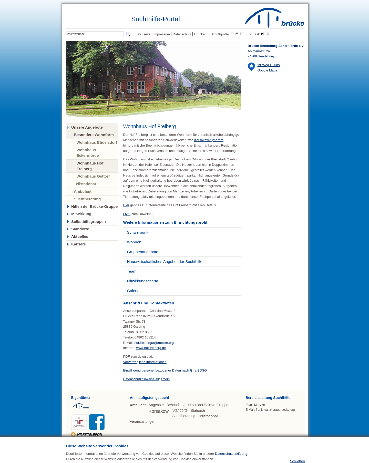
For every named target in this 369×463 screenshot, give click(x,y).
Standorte (80, 229)
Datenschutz (182, 34)
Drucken (200, 34)
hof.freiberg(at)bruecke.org (154, 343)
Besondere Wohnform (94, 134)
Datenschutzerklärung (231, 461)
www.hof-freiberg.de (151, 348)
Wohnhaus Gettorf (93, 176)
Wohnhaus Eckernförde (87, 153)
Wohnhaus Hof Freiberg (89, 166)
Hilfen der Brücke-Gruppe (94, 206)
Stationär (197, 410)
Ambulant (82, 191)
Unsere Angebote (87, 127)
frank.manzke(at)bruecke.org (275, 409)
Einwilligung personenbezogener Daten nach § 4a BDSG (165, 370)
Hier (126, 205)
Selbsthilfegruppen (88, 222)
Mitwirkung (81, 214)
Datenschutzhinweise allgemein (146, 379)
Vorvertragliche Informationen (144, 362)
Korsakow (159, 411)
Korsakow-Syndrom (208, 140)
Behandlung (176, 405)
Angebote (156, 405)
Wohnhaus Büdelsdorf (96, 142)
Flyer (126, 214)
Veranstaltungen (142, 422)
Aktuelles (79, 236)
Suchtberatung (87, 199)
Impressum (161, 34)
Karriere (78, 244)
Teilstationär (85, 184)
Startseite (144, 34)
